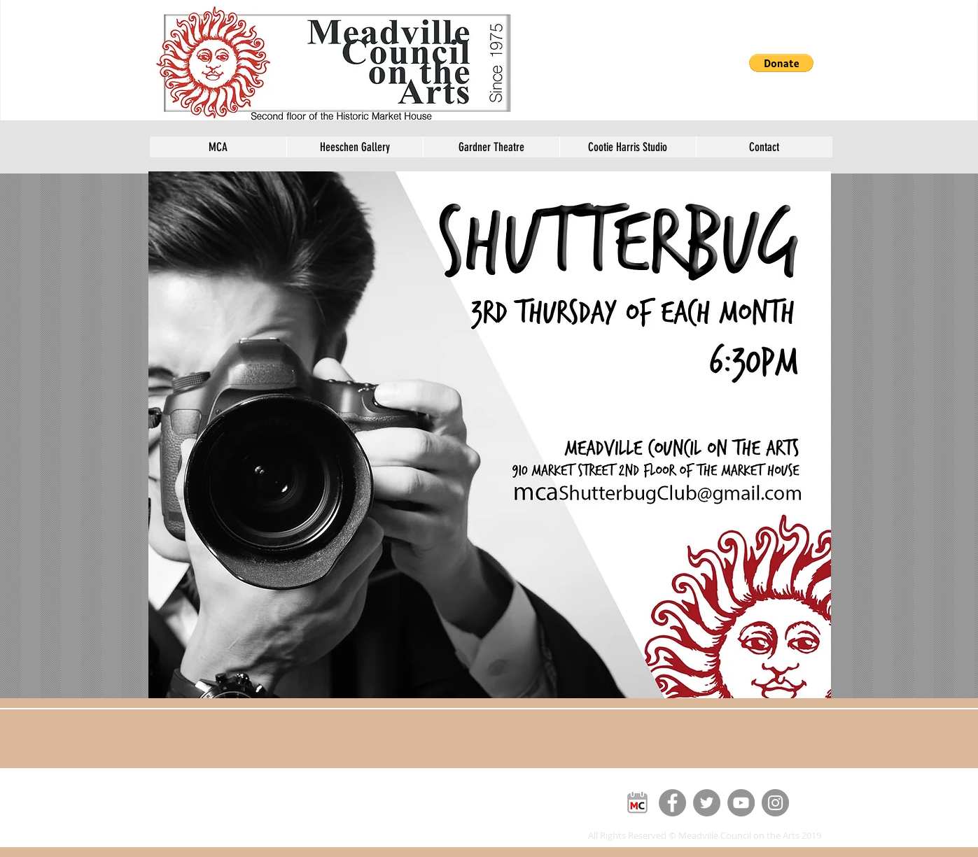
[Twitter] (706, 802)
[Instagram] (775, 802)
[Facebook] (672, 802)
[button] (781, 63)
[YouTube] (741, 802)
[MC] (638, 802)
